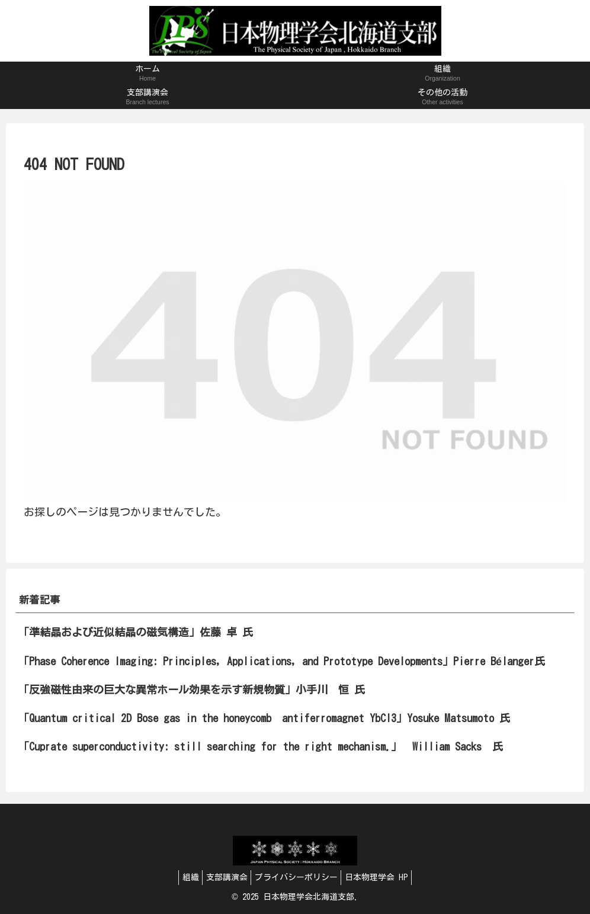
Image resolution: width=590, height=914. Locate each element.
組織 (182, 877)
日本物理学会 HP (384, 877)
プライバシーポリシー (298, 877)
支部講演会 (224, 877)
